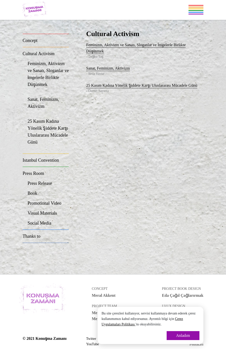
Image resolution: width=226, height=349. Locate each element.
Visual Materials (42, 213)
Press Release (40, 183)
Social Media (39, 223)
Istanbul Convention (41, 160)
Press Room (33, 173)
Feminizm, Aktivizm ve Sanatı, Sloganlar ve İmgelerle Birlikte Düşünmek (48, 77)
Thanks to (31, 236)
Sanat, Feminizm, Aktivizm (48, 106)
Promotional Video (44, 203)
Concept (30, 40)
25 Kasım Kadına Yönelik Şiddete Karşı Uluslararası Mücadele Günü (48, 135)
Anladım (183, 335)
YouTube (92, 344)
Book (32, 193)
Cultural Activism (39, 53)
